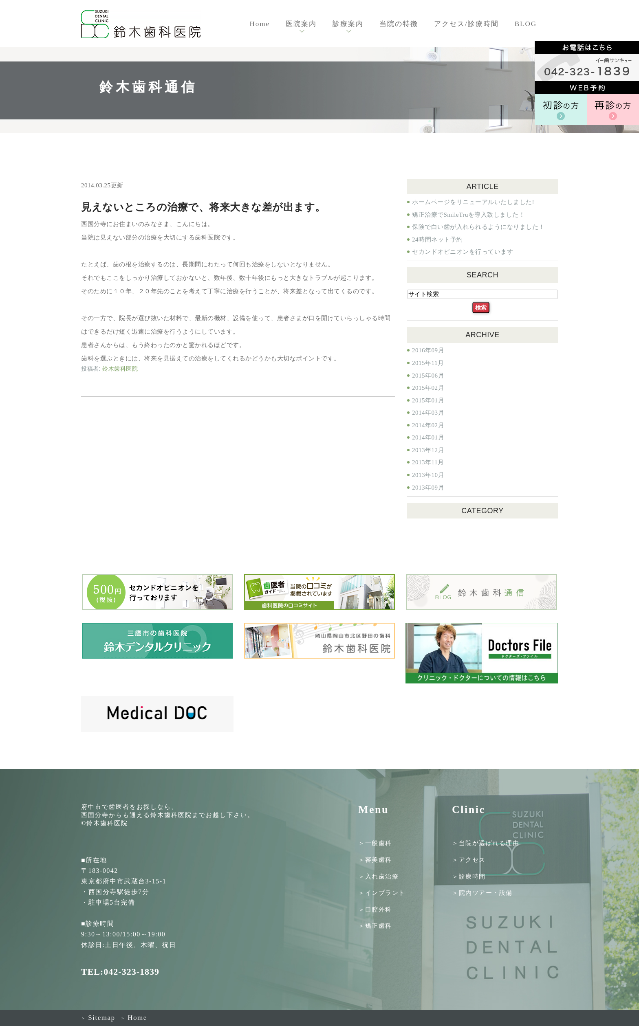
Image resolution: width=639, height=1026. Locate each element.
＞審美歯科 (375, 860)
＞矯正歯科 (375, 926)
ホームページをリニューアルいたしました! (473, 202)
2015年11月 (428, 363)
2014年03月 (428, 412)
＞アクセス (469, 860)
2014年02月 (428, 425)
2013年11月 (428, 462)
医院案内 (301, 24)
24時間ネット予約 (437, 239)
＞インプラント (381, 893)
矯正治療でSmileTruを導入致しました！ (468, 214)
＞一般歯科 (375, 843)
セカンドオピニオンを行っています (462, 251)
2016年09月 (428, 350)
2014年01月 (428, 437)
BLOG (526, 24)
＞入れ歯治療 (378, 876)
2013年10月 (428, 475)
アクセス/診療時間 (466, 24)
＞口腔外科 (375, 909)
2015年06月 (428, 375)
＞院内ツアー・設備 (482, 893)
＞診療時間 (469, 876)
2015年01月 (428, 400)
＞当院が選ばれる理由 (485, 843)
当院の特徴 (398, 24)
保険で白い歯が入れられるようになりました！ (478, 227)
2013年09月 (428, 487)
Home (259, 24)
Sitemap (98, 1018)
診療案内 (348, 24)
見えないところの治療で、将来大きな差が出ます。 (203, 207)
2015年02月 (428, 387)
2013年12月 (428, 450)
